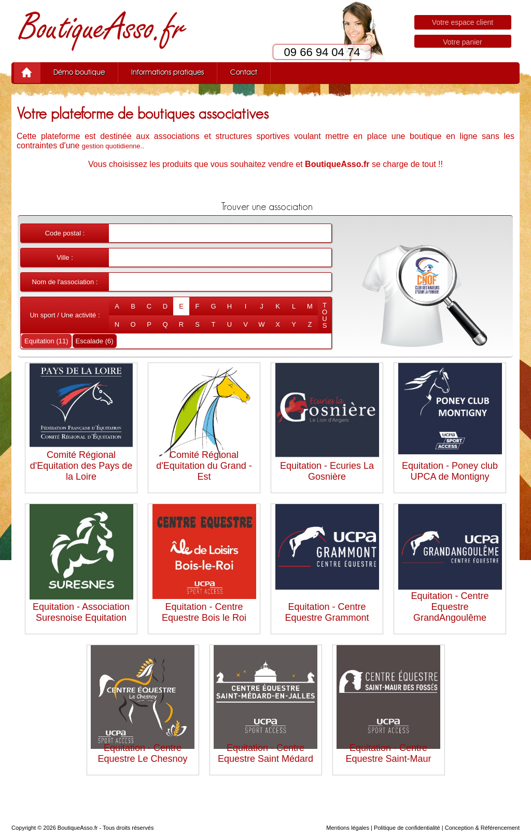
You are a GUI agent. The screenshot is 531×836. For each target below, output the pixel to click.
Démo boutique (79, 72)
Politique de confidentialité (407, 828)
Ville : (65, 257)
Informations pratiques (167, 72)
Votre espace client (462, 22)
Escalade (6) (95, 341)
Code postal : (65, 233)
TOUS (324, 315)
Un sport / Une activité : (65, 315)
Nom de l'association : (65, 282)
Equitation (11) (46, 341)
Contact (243, 72)
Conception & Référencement (482, 828)
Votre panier (462, 42)
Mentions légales (347, 828)
